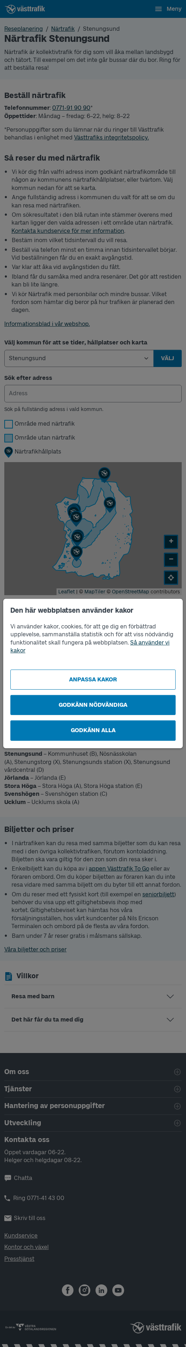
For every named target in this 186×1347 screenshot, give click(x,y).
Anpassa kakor (93, 679)
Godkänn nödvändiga (93, 704)
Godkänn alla (93, 730)
